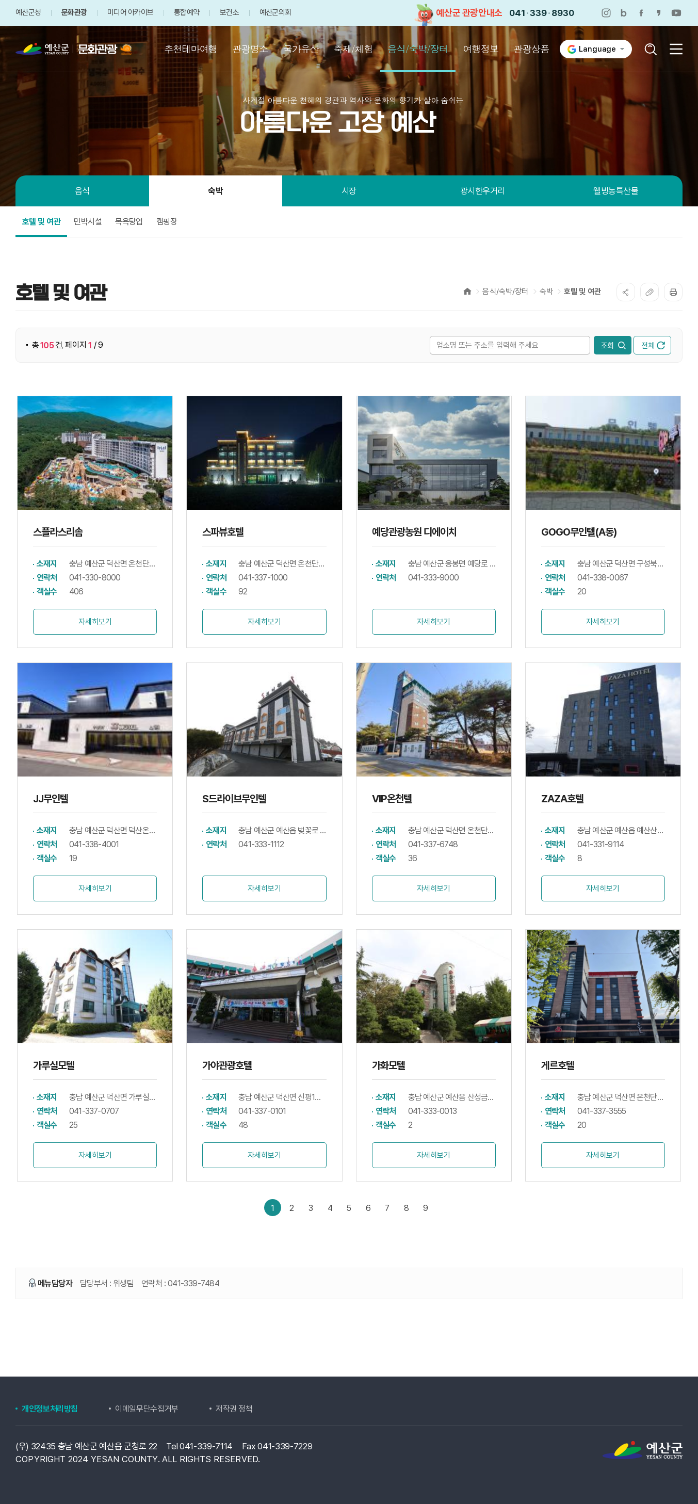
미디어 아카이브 (130, 12)
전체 (653, 345)
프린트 (673, 292)
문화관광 (74, 12)
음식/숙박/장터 (505, 291)
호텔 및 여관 (582, 291)
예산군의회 (275, 12)
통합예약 (186, 12)
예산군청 (28, 12)
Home (467, 291)
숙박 (546, 291)
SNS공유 (625, 292)
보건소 (229, 12)
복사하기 (649, 292)
